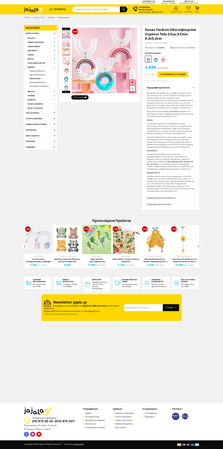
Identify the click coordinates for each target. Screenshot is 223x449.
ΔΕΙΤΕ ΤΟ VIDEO (79, 97)
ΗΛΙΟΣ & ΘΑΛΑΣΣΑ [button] (35, 104)
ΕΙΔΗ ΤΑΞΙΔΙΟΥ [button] (33, 135)
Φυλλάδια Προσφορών (95, 420)
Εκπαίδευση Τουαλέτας (39, 86)
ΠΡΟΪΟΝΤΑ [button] (60, 9)
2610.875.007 (157, 12)
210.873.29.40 (145, 12)
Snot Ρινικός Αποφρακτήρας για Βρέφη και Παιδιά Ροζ (38, 260)
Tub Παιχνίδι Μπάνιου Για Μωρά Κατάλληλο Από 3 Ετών (184, 260)
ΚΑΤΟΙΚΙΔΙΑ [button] (31, 130)
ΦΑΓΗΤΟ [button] (31, 91)
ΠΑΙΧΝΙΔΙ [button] (31, 95)
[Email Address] (143, 307)
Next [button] (66, 68)
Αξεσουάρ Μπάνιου (38, 82)
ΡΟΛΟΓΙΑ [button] (31, 38)
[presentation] (24, 246)
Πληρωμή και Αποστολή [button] (159, 204)
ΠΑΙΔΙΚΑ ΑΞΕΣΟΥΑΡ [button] (36, 42)
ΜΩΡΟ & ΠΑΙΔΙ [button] (32, 33)
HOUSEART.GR (149, 2)
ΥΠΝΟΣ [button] (31, 55)
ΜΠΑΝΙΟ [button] (31, 67)
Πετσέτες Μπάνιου (37, 71)
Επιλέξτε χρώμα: (153, 53)
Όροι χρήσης (121, 427)
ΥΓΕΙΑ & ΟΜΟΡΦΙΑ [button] (34, 118)
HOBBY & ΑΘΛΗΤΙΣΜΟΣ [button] (36, 124)
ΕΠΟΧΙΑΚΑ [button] (30, 141)
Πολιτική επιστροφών (124, 413)
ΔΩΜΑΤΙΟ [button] (32, 100)
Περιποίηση (38, 256)
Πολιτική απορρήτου (124, 423)
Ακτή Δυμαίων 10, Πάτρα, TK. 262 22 (41, 425)
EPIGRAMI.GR (168, 2)
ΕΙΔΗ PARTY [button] (32, 50)
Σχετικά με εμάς (92, 416)
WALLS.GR (188, 2)
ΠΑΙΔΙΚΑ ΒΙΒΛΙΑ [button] (34, 46)
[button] (197, 9)
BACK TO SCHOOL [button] (35, 108)
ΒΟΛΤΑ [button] (31, 59)
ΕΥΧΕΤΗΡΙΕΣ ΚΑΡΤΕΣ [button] (36, 63)
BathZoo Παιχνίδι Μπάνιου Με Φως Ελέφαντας (67, 260)
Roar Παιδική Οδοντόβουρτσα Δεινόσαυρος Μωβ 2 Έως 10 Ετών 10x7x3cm (97, 260)
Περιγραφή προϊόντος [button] (158, 87)
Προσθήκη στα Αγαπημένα (156, 81)
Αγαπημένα (149, 416)
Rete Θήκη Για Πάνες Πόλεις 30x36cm (126, 260)
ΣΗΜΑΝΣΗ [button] (30, 147)
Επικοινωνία (90, 423)
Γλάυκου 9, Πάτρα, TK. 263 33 (38, 429)
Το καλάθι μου (151, 413)
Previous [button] (66, 29)
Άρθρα (88, 413)
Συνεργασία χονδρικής (95, 427)
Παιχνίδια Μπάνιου (38, 74)
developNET (79, 444)
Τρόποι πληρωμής (123, 416)
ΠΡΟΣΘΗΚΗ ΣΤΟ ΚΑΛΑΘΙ (174, 74)
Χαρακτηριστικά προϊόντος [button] (161, 197)
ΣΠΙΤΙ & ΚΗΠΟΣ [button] (32, 113)
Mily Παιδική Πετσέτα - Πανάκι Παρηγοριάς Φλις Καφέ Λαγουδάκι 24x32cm (155, 260)
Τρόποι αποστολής (123, 420)
